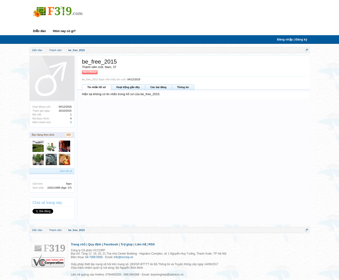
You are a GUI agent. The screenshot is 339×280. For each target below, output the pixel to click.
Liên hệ (140, 244)
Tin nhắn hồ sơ (96, 87)
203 (68, 134)
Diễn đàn (39, 31)
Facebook (111, 244)
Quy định (94, 244)
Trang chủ (78, 244)
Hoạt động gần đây (128, 87)
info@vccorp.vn (123, 257)
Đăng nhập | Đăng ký (292, 39)
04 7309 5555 (93, 257)
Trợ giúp (127, 244)
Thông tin (183, 87)
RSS (152, 244)
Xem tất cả (66, 171)
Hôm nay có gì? (64, 31)
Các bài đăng (158, 87)
